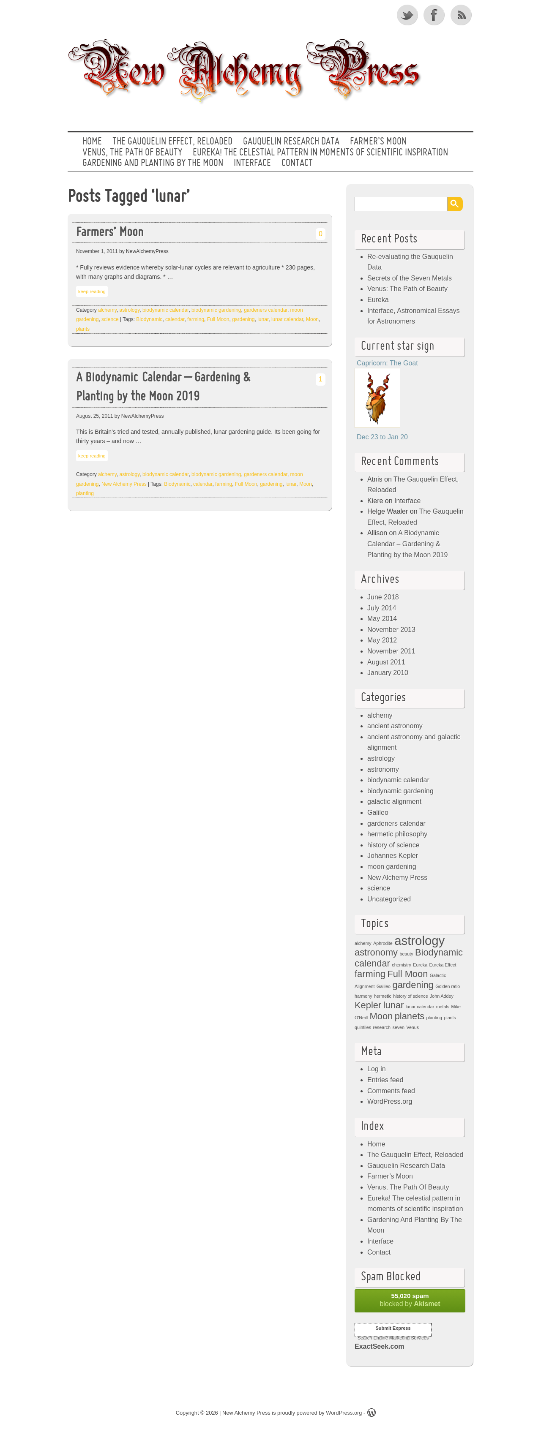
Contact (297, 163)
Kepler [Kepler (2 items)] (368, 1005)
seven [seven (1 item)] (398, 1027)
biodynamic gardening (216, 310)
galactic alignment (394, 801)
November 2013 (391, 629)
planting (85, 493)
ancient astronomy (395, 726)
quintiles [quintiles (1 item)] (363, 1027)
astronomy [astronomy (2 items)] (376, 952)
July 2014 (381, 608)
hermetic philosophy (397, 834)
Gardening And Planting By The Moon (152, 163)
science (110, 319)
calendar (174, 319)
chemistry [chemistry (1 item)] (401, 964)
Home (92, 142)
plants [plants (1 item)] (450, 1017)
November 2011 (391, 651)
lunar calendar (287, 319)
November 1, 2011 (97, 251)
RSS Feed (462, 14)
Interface (252, 163)
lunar (262, 319)
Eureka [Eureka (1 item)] (420, 964)
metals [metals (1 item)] (442, 1006)
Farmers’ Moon (109, 233)
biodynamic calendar (165, 310)
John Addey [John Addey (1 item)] (442, 996)
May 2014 (382, 618)
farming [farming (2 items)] (370, 974)
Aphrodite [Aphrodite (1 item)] (383, 943)
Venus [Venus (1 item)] (412, 1027)
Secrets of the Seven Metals (409, 278)
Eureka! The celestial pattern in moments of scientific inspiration (320, 153)
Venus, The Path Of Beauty (132, 153)
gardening (243, 319)
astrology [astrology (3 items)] (419, 940)
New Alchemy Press (124, 484)
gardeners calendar (265, 310)
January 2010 (387, 672)
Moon (312, 319)
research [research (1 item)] (382, 1027)
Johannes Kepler (392, 855)
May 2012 (382, 640)
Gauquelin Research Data (291, 142)
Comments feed (391, 1090)
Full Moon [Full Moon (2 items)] (407, 974)
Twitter (407, 14)
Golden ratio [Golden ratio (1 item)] (447, 986)
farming (195, 319)
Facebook (435, 14)
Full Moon (218, 319)
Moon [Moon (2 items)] (381, 1016)
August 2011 (386, 662)
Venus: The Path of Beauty (407, 288)
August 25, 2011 (94, 416)
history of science (393, 845)
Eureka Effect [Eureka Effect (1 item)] (442, 964)
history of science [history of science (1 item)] (410, 996)
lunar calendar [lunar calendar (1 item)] (420, 1006)
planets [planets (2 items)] (410, 1016)
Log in (376, 1069)
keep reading (92, 291)
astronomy (383, 769)
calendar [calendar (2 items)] (372, 963)
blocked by (410, 1299)
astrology (130, 310)
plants (83, 329)
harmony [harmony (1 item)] (363, 996)
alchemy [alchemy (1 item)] (363, 943)
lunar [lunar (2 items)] (393, 1005)
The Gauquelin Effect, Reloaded (172, 142)
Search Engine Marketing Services (393, 1337)
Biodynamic (149, 319)
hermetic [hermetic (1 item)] (382, 996)
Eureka (378, 299)
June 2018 (383, 597)
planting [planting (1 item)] (434, 1017)
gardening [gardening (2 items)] (412, 985)
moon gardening (391, 866)
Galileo (377, 812)
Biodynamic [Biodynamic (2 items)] (439, 952)
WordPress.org (389, 1101)
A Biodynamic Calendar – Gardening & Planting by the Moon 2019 (163, 387)
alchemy (107, 310)
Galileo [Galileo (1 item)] (384, 986)
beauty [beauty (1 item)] (406, 953)
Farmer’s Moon (378, 142)
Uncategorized (389, 899)
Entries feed (385, 1079)
